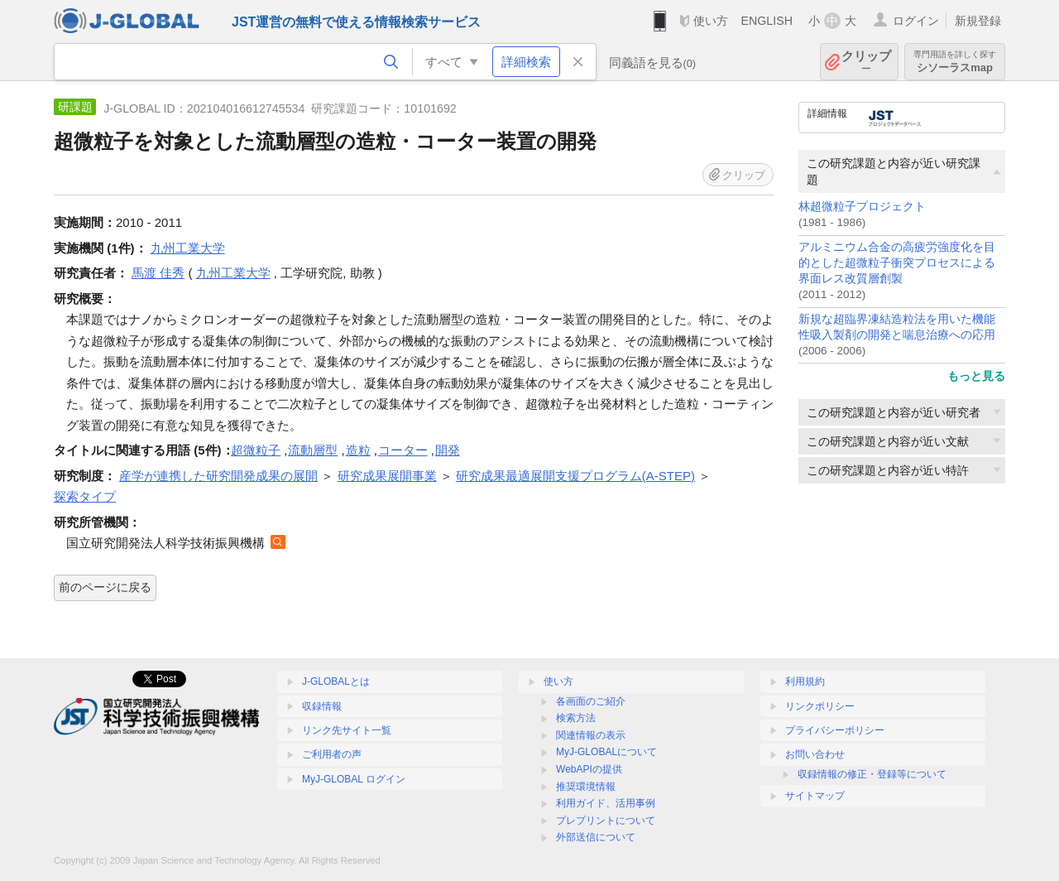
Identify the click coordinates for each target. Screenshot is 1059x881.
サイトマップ (815, 796)
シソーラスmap (954, 62)
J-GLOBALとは (336, 681)
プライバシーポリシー (834, 730)
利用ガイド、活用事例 (605, 803)
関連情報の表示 (590, 735)
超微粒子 (255, 450)
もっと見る (976, 376)
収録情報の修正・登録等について (872, 774)
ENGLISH (766, 20)
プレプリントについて (605, 820)
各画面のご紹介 (590, 701)
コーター (403, 450)
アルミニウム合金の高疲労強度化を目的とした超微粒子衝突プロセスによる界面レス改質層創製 (896, 263)
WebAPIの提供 (589, 769)
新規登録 (978, 20)
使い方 (710, 20)
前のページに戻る (105, 587)
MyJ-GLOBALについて (606, 752)
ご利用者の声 (332, 754)
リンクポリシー (820, 706)
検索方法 (576, 718)
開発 (447, 450)
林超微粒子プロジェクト (862, 206)
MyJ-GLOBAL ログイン (353, 779)
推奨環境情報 (586, 786)
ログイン (916, 20)
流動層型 (313, 450)
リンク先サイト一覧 (346, 730)
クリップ (866, 62)
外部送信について (595, 837)
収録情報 (322, 706)
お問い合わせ (815, 754)
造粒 (358, 450)
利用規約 (805, 681)
